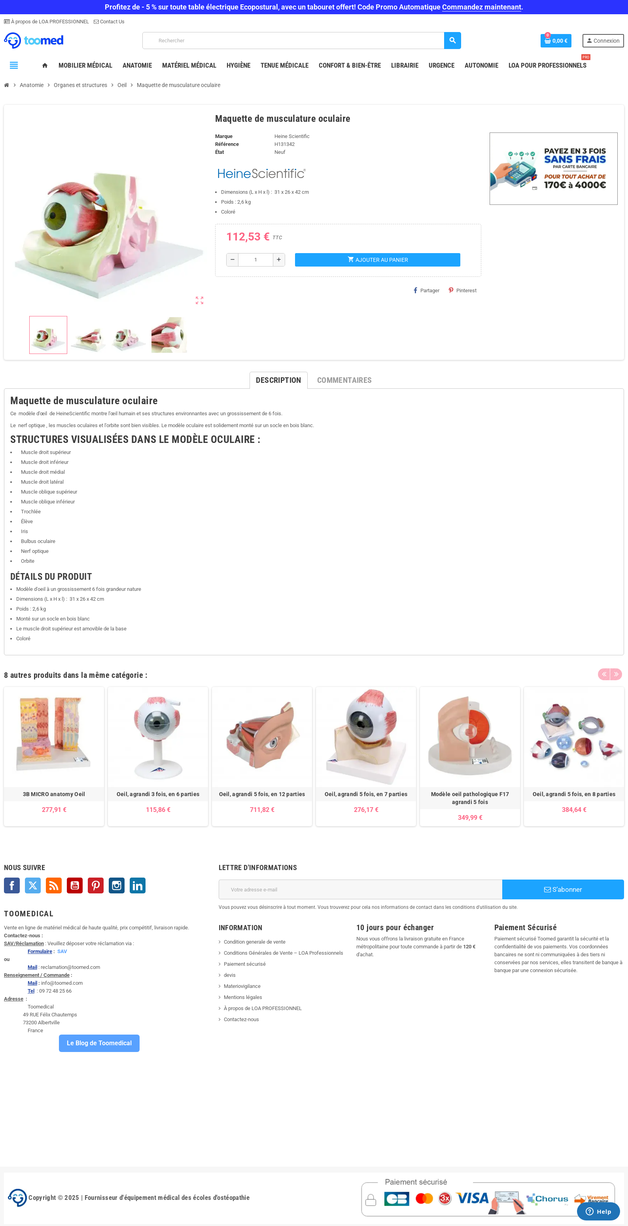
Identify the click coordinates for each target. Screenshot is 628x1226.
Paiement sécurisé (245, 964)
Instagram (117, 885)
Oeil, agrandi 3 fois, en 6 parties (158, 794)
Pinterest (463, 290)
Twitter (33, 885)
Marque (224, 136)
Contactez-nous (241, 1019)
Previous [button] (604, 673)
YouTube (75, 885)
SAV (62, 951)
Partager (426, 290)
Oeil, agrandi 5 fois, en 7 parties (366, 794)
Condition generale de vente (255, 942)
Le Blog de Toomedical (99, 1043)
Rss (54, 885)
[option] (54, 756)
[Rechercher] (301, 40)
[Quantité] (255, 260)
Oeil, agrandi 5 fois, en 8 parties (574, 794)
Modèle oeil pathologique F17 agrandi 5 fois (470, 798)
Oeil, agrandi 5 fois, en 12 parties (262, 794)
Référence (227, 144)
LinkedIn (138, 885)
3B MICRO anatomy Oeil (54, 794)
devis (230, 975)
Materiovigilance (242, 986)
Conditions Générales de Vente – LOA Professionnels (283, 953)
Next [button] (616, 673)
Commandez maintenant (481, 7)
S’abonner (563, 889)
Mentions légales (243, 997)
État (219, 152)
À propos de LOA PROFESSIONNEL (49, 22)
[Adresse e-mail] (361, 889)
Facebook (12, 885)
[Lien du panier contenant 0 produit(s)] (556, 40)
